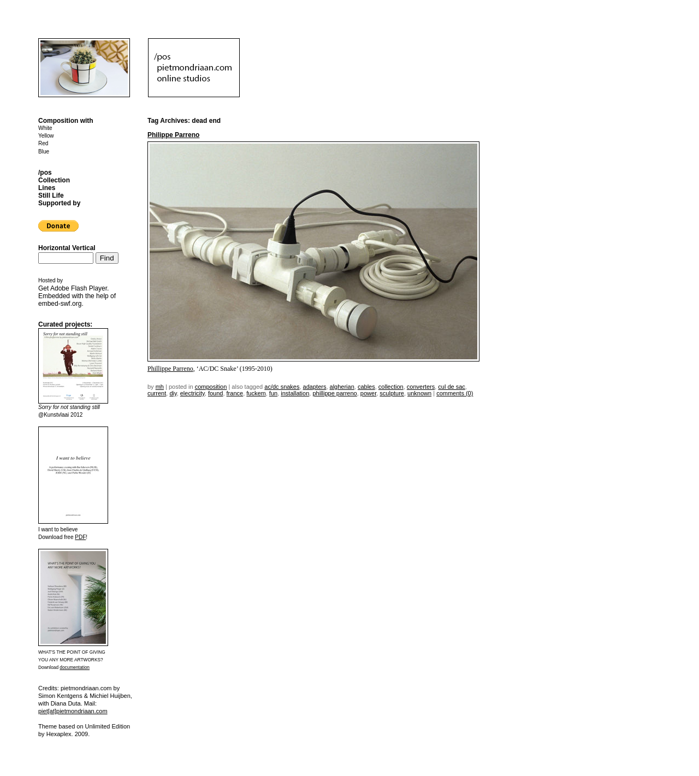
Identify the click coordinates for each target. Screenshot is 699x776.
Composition (211, 386)
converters (421, 386)
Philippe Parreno (173, 135)
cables (366, 386)
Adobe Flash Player (78, 288)
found (215, 393)
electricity (192, 393)
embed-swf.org (59, 303)
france (235, 393)
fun (273, 393)
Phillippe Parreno (170, 368)
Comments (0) (454, 393)
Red (43, 143)
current (156, 393)
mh (160, 386)
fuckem (255, 393)
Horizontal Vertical (67, 248)
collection (391, 386)
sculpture (392, 393)
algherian (342, 386)
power (368, 393)
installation (295, 393)
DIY (172, 393)
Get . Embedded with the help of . (77, 296)
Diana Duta (66, 703)
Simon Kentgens (60, 695)
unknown (419, 393)
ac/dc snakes (281, 386)
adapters (315, 386)
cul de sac (451, 386)
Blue (43, 152)
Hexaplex (59, 734)
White (45, 128)
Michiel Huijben (110, 695)
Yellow (46, 136)
